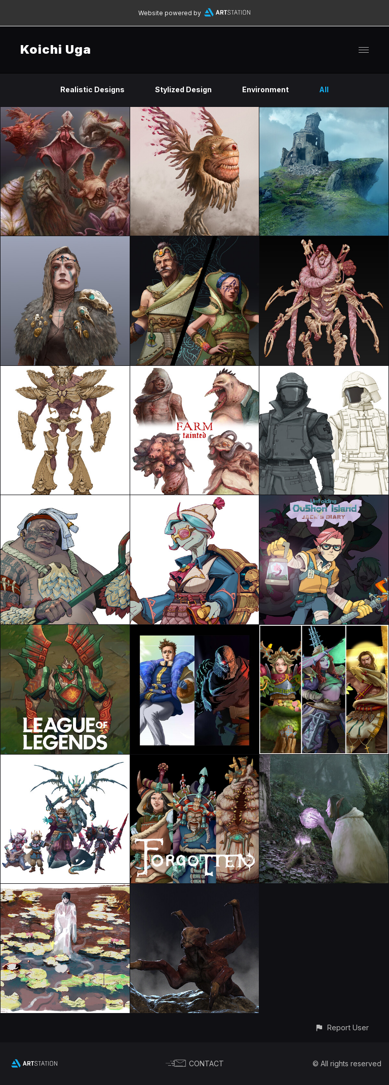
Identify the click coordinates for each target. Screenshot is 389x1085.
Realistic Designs (92, 89)
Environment (265, 89)
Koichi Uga (55, 49)
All (324, 89)
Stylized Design (183, 89)
